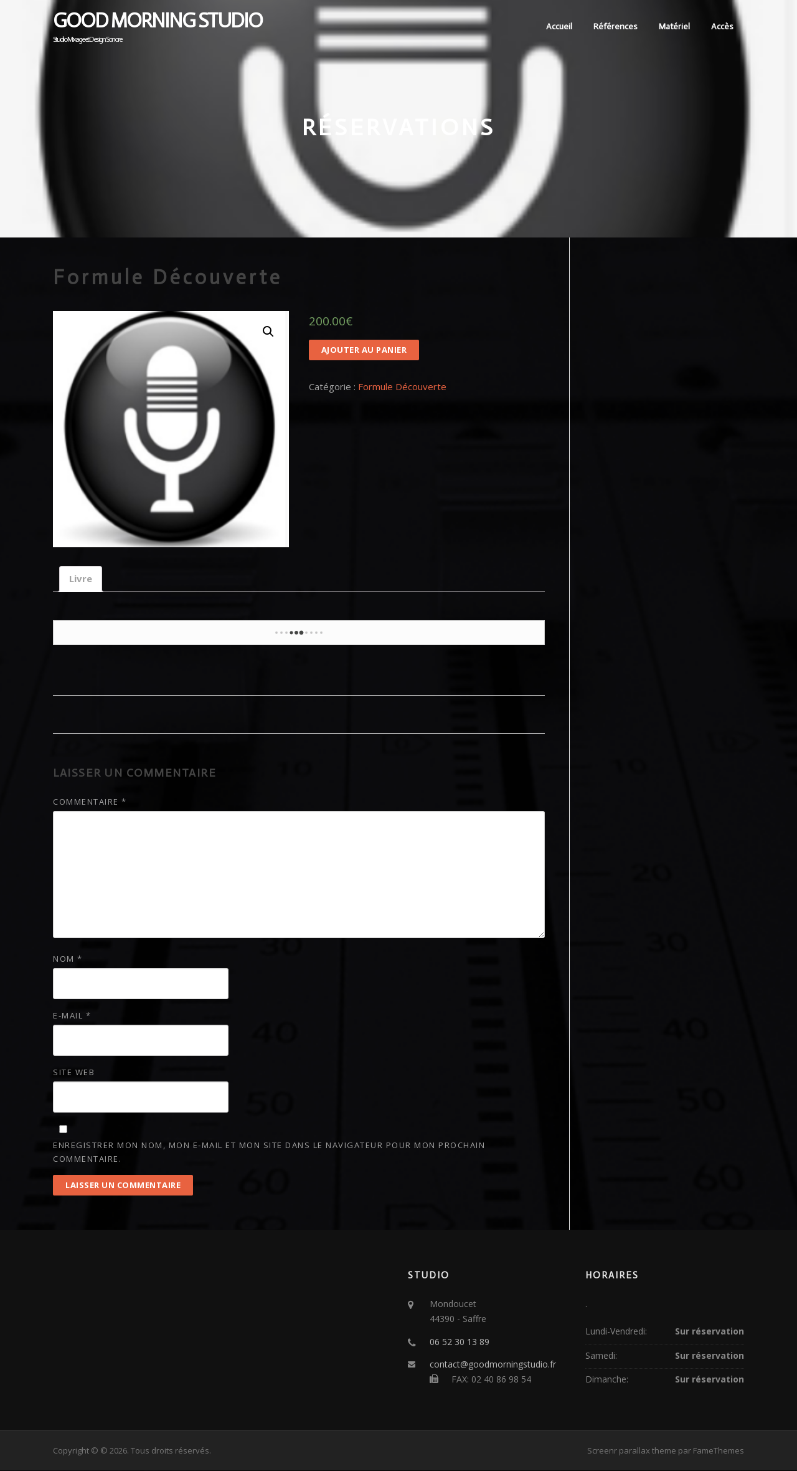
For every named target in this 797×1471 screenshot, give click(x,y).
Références (615, 26)
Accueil (559, 26)
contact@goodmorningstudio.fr (493, 1365)
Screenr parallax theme (631, 1451)
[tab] (80, 579)
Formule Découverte (402, 387)
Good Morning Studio (157, 20)
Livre (80, 579)
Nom (68, 958)
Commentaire (90, 801)
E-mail (72, 1016)
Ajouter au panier (364, 350)
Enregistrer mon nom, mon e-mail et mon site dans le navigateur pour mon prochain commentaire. (269, 1151)
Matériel (674, 26)
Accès (722, 26)
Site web (74, 1072)
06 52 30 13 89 (459, 1342)
